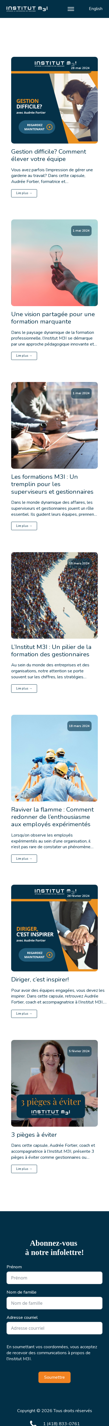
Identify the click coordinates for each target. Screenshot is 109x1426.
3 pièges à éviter (34, 1134)
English (95, 9)
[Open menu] (70, 9)
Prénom (14, 1267)
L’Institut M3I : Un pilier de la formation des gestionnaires (51, 650)
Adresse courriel (22, 1318)
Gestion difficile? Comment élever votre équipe (48, 155)
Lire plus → (24, 193)
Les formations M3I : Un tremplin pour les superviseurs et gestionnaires (52, 484)
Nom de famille (22, 1292)
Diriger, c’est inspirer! (40, 979)
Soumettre (54, 1377)
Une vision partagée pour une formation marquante (53, 317)
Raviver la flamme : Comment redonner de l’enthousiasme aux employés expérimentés (52, 817)
